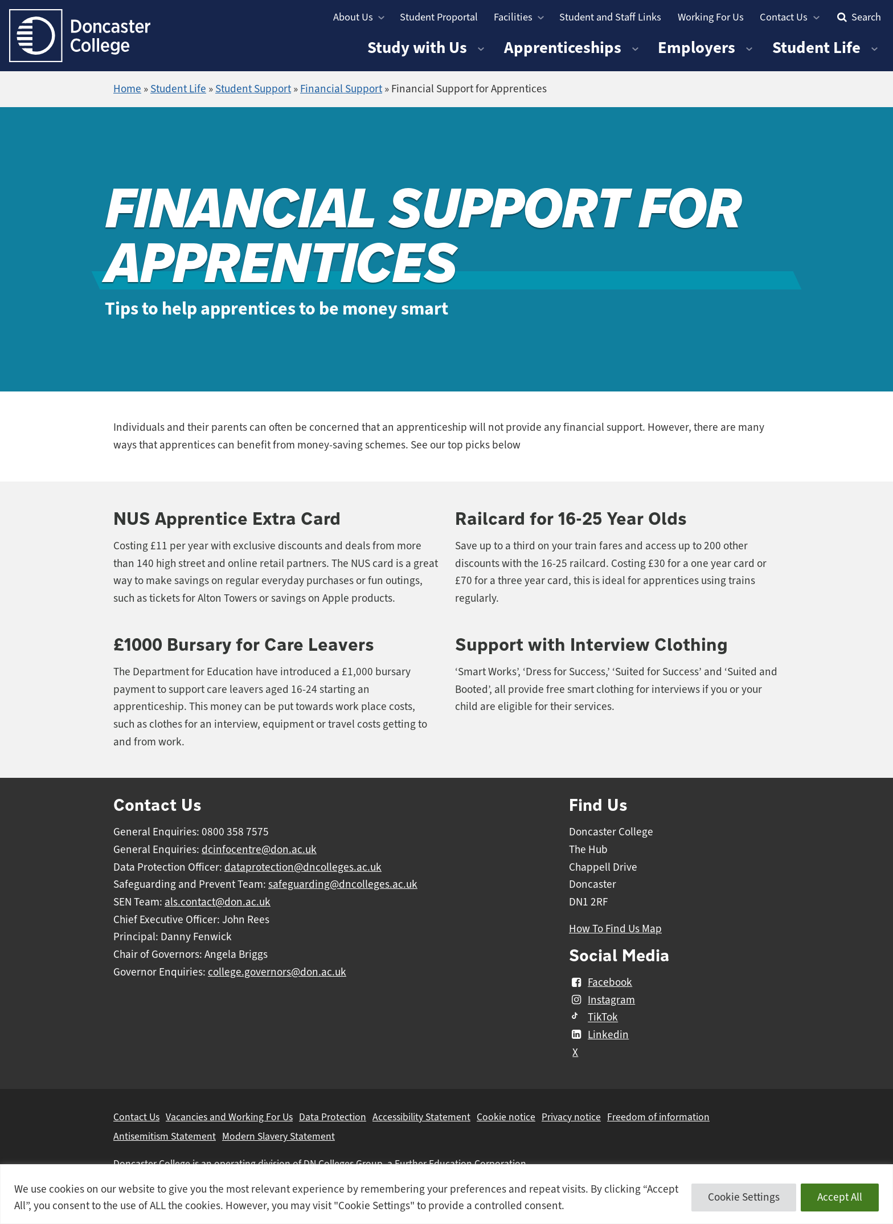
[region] (446, 1194)
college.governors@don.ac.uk (277, 972)
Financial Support (341, 89)
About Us (353, 16)
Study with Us (417, 47)
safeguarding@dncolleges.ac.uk (342, 884)
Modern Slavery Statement (278, 1136)
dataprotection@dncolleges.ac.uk (303, 867)
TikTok (593, 1018)
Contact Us (784, 16)
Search (857, 16)
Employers (696, 47)
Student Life (816, 47)
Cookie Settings (744, 1197)
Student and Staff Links (610, 16)
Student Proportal (439, 16)
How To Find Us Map (615, 929)
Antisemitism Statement (164, 1136)
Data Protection (332, 1117)
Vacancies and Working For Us (229, 1117)
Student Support (253, 89)
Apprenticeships (562, 47)
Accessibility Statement (421, 1117)
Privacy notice (571, 1117)
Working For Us (711, 16)
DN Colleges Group (343, 1163)
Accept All (839, 1197)
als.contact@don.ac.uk (218, 902)
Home (127, 89)
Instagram (602, 1000)
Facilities (513, 16)
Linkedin (599, 1035)
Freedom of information (658, 1117)
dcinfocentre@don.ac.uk (259, 849)
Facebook (600, 982)
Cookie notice (506, 1117)
